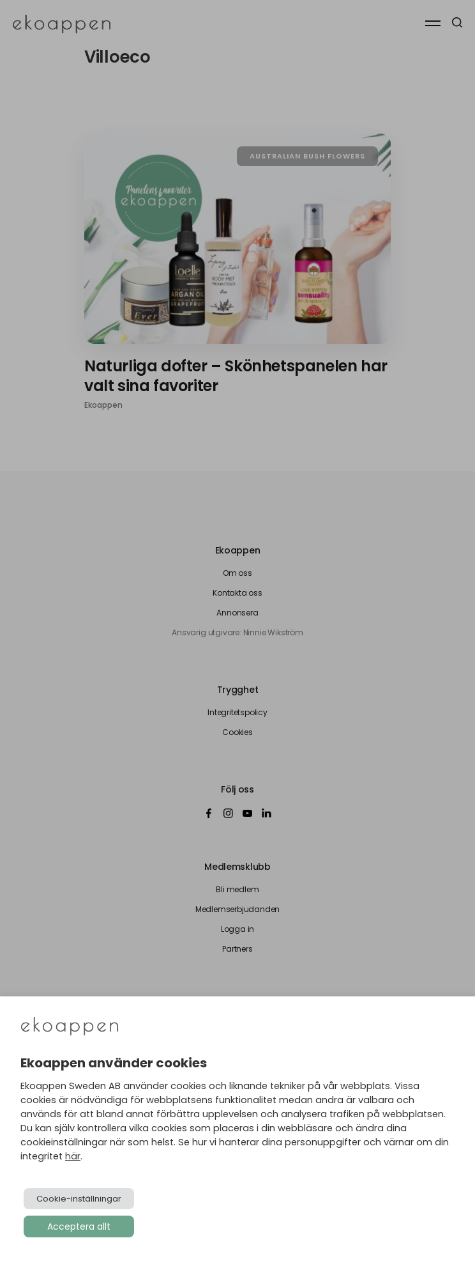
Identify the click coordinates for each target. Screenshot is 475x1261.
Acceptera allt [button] (78, 1226)
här (72, 1156)
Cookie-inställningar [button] (78, 1199)
